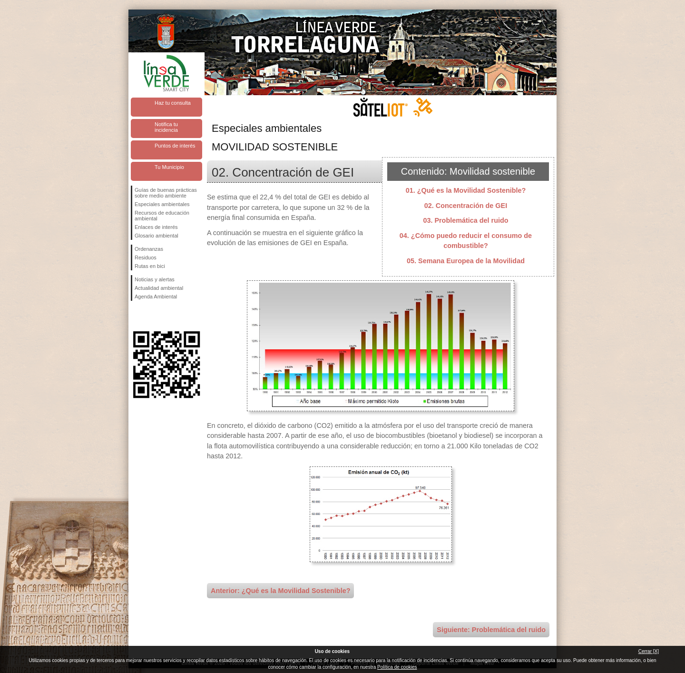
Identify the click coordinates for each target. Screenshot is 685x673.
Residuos (146, 257)
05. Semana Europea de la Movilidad (466, 261)
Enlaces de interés (156, 227)
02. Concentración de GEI (465, 205)
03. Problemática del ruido (465, 220)
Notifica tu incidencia (166, 127)
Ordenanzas (149, 249)
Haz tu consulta (173, 103)
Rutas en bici (150, 266)
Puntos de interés (175, 145)
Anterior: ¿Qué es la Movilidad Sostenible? (280, 590)
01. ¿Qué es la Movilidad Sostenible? (466, 190)
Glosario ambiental (156, 235)
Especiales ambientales (162, 204)
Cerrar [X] (648, 651)
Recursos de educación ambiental (162, 215)
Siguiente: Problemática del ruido (491, 629)
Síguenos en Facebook (136, 316)
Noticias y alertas (155, 279)
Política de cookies (397, 667)
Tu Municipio (169, 167)
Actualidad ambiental (159, 288)
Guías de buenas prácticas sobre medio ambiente (166, 192)
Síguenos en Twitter (152, 316)
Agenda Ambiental (156, 296)
